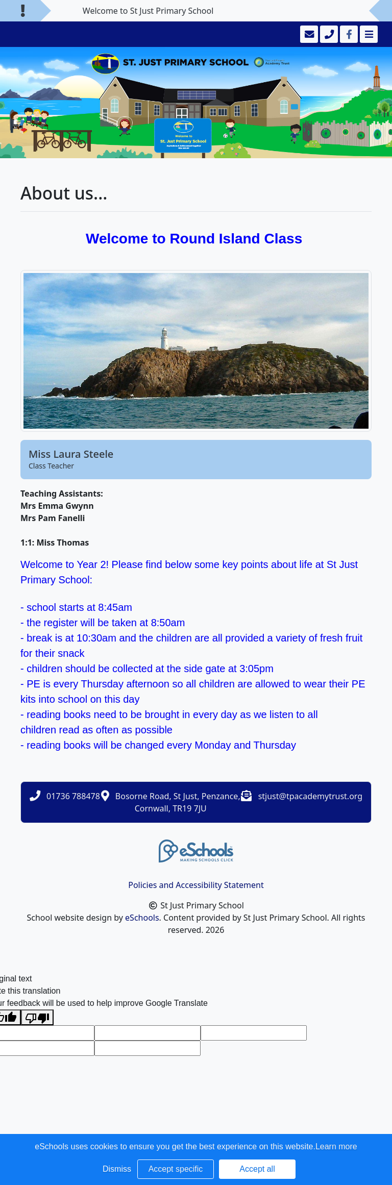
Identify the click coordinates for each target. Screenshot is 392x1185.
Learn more (336, 1146)
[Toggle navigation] (368, 34)
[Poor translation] (37, 1017)
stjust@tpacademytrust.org (310, 796)
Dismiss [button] (117, 1169)
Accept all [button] (257, 1169)
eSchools (142, 917)
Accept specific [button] (176, 1169)
